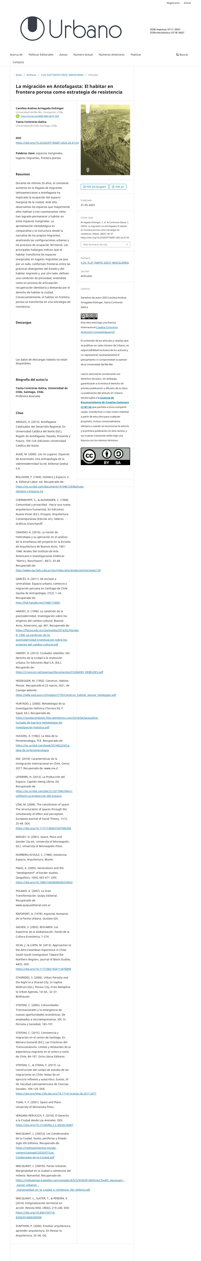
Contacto (18, 62)
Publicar (136, 54)
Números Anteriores (112, 54)
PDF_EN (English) (96, 186)
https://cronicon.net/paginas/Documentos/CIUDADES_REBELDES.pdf (59, 672)
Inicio (19, 75)
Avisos (63, 54)
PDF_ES (119, 186)
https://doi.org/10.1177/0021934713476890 (43, 969)
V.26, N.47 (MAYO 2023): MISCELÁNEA (62, 75)
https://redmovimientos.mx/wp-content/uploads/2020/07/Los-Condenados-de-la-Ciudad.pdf (36, 1152)
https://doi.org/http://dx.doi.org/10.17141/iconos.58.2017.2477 (56, 1093)
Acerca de (16, 54)
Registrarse (173, 3)
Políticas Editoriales (41, 54)
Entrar (187, 3)
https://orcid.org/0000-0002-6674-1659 (40, 116)
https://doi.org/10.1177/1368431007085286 (43, 828)
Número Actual (83, 54)
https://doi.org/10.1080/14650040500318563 (44, 882)
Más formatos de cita (95, 244)
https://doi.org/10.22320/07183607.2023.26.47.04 (47, 142)
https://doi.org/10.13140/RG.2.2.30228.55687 (44, 1125)
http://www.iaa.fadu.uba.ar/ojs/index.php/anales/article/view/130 (58, 570)
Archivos (31, 75)
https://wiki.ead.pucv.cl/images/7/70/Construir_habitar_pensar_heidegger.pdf (66, 695)
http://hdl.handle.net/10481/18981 (38, 602)
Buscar (182, 54)
